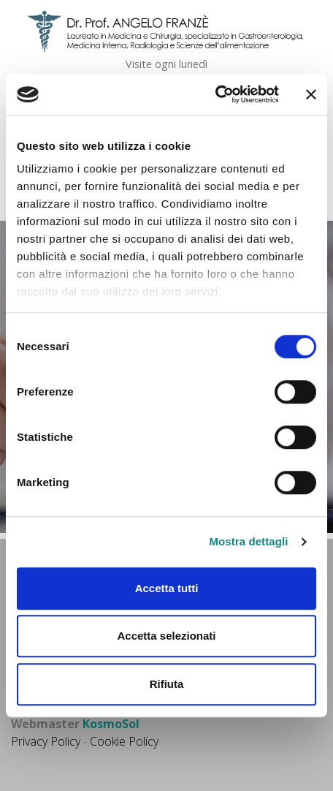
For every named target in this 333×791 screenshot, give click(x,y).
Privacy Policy (45, 741)
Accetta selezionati (166, 635)
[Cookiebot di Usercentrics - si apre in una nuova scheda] (215, 94)
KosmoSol (111, 724)
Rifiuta (167, 684)
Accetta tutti (167, 588)
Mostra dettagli (248, 541)
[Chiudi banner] (311, 94)
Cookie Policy (124, 741)
